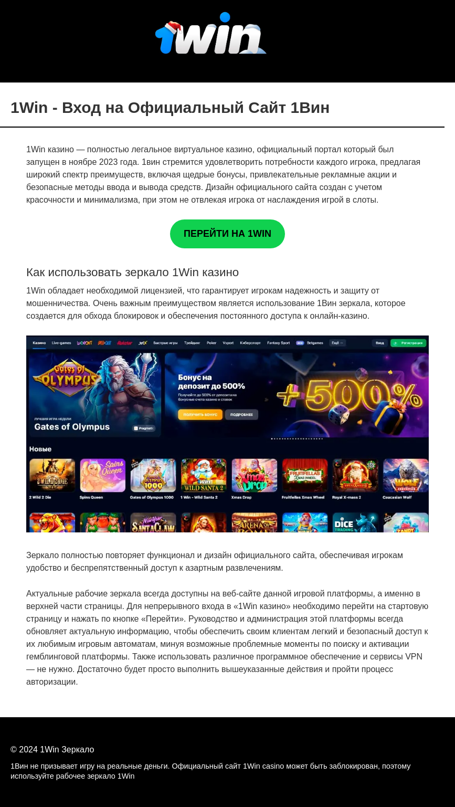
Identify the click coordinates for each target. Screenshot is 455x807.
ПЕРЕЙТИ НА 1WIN (227, 233)
